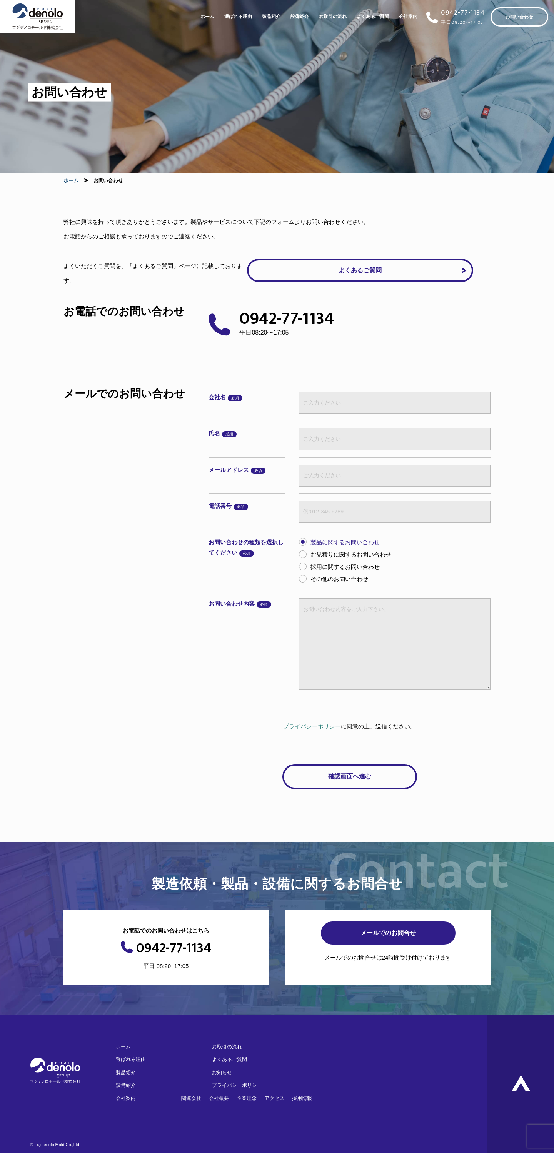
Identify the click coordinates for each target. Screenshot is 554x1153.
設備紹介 (299, 16)
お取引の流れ (333, 16)
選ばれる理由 (238, 16)
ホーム (207, 16)
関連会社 (191, 1098)
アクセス (274, 1098)
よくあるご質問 (373, 16)
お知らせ (222, 1072)
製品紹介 (271, 16)
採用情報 (302, 1098)
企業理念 (247, 1098)
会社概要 (219, 1098)
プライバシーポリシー (312, 726)
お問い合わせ (519, 17)
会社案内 (408, 16)
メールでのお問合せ (388, 933)
